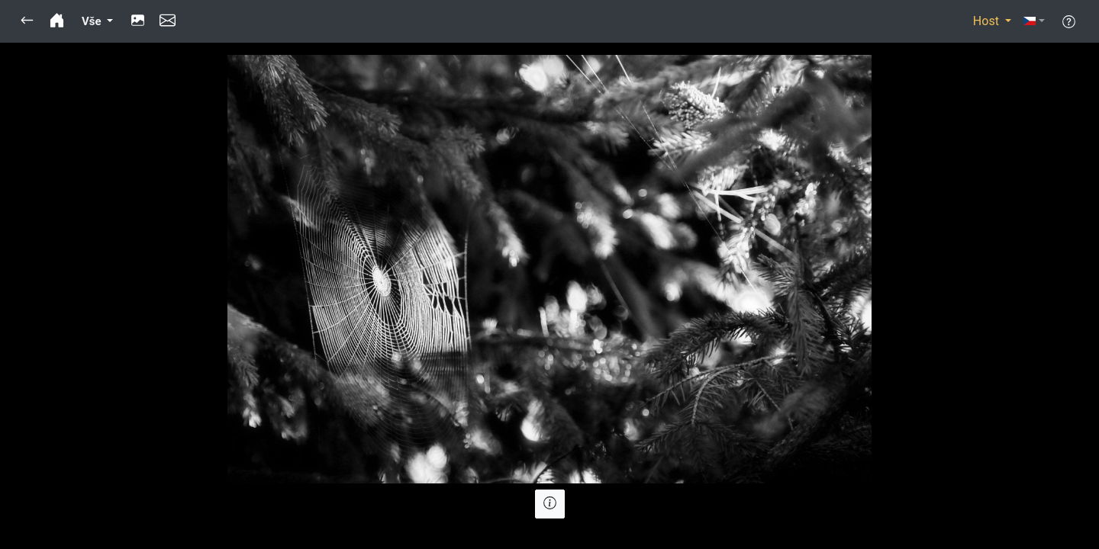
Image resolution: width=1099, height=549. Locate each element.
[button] (27, 21)
